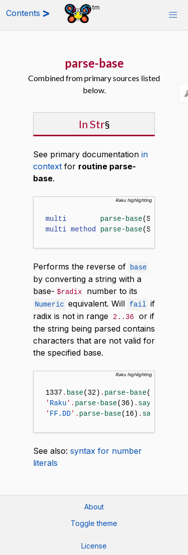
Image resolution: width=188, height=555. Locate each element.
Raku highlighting (133, 200)
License (94, 543)
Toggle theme (94, 521)
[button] (173, 15)
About (94, 504)
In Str (92, 124)
